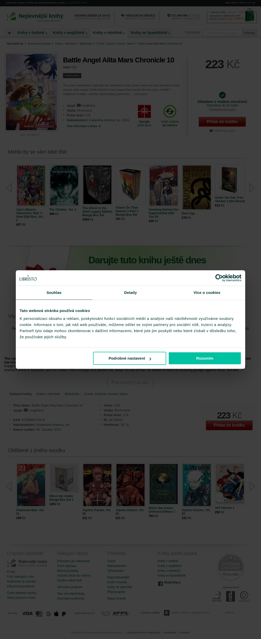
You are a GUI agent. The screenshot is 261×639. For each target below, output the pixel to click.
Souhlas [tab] (53, 292)
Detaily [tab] (130, 292)
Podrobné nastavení (130, 358)
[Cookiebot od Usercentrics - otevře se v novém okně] (219, 278)
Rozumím (205, 358)
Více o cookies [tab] (206, 292)
